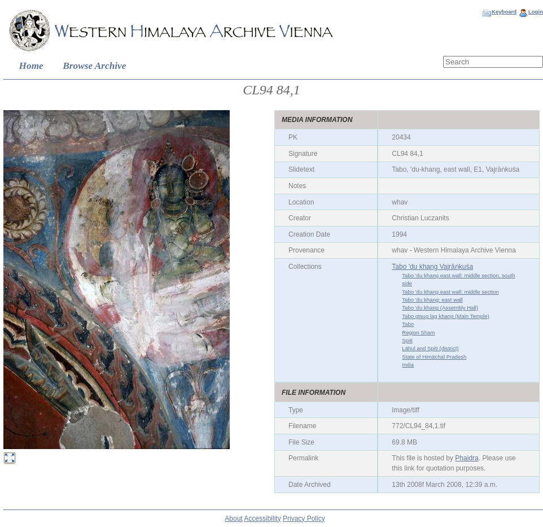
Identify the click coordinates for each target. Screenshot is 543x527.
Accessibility (262, 518)
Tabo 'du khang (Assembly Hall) (440, 307)
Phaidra (466, 458)
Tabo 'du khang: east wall (432, 300)
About (233, 518)
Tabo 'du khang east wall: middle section (450, 292)
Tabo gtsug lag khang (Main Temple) (445, 316)
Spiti (407, 340)
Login (535, 11)
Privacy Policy (304, 518)
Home (31, 65)
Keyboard (504, 11)
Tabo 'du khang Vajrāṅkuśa (432, 267)
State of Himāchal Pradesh (434, 357)
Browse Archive (94, 65)
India (408, 365)
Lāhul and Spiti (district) (430, 348)
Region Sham (418, 332)
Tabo (408, 324)
